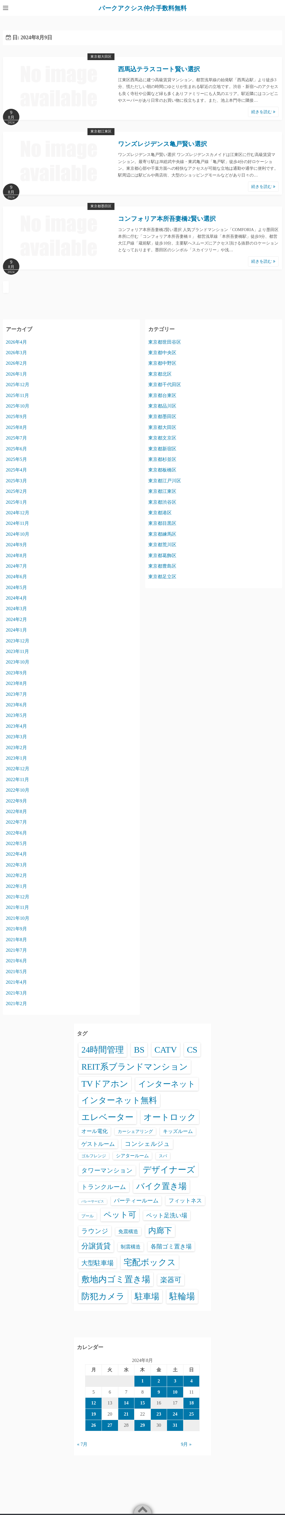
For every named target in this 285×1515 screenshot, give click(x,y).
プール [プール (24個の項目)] (87, 1216)
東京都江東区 (101, 131)
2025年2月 (16, 491)
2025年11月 (17, 395)
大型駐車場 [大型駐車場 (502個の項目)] (97, 1263)
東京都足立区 (162, 576)
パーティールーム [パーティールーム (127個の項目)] (136, 1200)
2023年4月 (16, 726)
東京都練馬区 (162, 534)
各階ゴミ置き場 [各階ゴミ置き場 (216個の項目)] (171, 1246)
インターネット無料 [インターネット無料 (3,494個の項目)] (119, 1100)
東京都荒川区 (162, 544)
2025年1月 (16, 502)
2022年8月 (16, 811)
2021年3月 (16, 992)
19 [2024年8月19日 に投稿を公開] (93, 1413)
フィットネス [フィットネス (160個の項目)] (185, 1200)
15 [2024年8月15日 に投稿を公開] (142, 1402)
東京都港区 (160, 512)
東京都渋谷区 (162, 502)
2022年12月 (17, 768)
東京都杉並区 (162, 459)
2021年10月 (17, 918)
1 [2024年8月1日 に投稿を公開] (142, 1380)
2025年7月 (16, 437)
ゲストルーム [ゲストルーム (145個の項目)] (98, 1144)
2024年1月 (16, 629)
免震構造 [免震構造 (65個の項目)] (128, 1231)
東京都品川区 (162, 405)
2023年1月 (16, 758)
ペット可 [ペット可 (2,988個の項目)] (120, 1214)
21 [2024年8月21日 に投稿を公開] (126, 1413)
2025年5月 (16, 459)
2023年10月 (17, 661)
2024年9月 (16, 544)
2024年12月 (17, 512)
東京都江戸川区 (164, 480)
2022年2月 (16, 875)
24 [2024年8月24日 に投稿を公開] (175, 1413)
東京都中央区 (162, 352)
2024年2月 (16, 619)
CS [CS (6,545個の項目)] (192, 1049)
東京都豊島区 (162, 566)
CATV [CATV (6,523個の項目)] (165, 1049)
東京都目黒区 (162, 523)
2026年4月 (16, 342)
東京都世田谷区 (164, 342)
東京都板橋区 (162, 469)
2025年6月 (16, 448)
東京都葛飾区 (162, 555)
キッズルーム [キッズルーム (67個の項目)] (178, 1131)
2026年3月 (16, 352)
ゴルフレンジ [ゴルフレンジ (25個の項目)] (93, 1155)
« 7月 (82, 1444)
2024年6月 (16, 576)
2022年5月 (16, 843)
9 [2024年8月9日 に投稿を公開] (159, 1392)
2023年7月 (16, 694)
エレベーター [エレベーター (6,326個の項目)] (107, 1117)
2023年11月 (17, 651)
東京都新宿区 (162, 448)
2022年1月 (16, 886)
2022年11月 (17, 779)
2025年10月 (17, 405)
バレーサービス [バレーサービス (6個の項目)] (92, 1201)
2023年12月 (17, 640)
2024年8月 (16, 555)
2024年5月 (16, 587)
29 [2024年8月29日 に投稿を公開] (142, 1425)
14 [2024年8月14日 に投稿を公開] (126, 1402)
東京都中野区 (162, 363)
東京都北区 (160, 373)
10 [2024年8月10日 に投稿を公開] (175, 1392)
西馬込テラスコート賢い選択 (159, 69)
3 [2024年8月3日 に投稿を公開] (175, 1380)
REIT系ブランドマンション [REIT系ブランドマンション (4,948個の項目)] (134, 1066)
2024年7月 (16, 566)
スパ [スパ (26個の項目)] (163, 1155)
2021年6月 (16, 960)
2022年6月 (16, 832)
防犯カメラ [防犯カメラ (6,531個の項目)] (103, 1296)
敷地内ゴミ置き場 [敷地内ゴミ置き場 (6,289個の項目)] (115, 1279)
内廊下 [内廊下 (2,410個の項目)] (160, 1230)
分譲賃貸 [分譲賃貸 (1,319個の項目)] (96, 1246)
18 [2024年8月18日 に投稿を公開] (191, 1402)
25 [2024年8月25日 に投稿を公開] (191, 1413)
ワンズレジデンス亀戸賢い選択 (162, 143)
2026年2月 (16, 363)
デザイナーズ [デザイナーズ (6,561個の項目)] (169, 1169)
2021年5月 (16, 971)
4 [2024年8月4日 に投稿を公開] (191, 1380)
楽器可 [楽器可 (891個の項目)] (170, 1280)
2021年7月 (16, 950)
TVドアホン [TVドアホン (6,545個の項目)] (104, 1083)
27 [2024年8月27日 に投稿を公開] (109, 1425)
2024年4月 (16, 598)
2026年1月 (16, 373)
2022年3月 (16, 864)
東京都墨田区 (101, 206)
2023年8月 (16, 683)
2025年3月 (16, 480)
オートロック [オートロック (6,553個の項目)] (170, 1117)
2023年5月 (16, 715)
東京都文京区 (162, 437)
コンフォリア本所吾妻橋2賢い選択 (167, 218)
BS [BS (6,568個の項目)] (139, 1049)
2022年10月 (17, 790)
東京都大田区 (101, 57)
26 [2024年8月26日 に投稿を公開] (93, 1425)
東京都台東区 (162, 395)
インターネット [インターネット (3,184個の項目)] (166, 1084)
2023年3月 (16, 736)
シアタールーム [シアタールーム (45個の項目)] (132, 1155)
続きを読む (263, 112)
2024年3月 (16, 608)
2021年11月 (17, 907)
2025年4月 (16, 469)
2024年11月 (17, 523)
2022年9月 (16, 800)
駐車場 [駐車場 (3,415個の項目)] (147, 1296)
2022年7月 (16, 822)
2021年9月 (16, 928)
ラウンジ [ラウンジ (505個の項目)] (94, 1231)
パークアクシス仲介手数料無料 (142, 8)
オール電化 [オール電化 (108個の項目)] (94, 1131)
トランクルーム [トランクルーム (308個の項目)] (103, 1186)
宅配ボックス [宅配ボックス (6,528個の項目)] (150, 1262)
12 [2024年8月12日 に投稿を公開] (93, 1402)
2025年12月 (17, 384)
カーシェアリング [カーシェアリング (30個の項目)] (135, 1131)
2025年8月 (16, 427)
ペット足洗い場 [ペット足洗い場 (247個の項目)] (166, 1215)
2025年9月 (16, 416)
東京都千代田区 (164, 384)
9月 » (186, 1444)
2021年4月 (16, 982)
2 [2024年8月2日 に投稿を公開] (159, 1380)
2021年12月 (17, 896)
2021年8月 (16, 939)
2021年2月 (16, 1003)
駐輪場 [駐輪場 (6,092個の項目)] (182, 1296)
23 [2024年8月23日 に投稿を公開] (158, 1413)
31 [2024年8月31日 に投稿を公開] (175, 1425)
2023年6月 (16, 704)
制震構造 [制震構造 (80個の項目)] (131, 1247)
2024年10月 (17, 534)
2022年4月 (16, 853)
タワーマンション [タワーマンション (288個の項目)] (107, 1170)
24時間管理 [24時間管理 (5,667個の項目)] (102, 1049)
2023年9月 (16, 672)
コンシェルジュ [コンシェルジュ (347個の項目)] (147, 1143)
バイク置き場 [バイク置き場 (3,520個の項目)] (161, 1186)
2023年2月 (16, 747)
